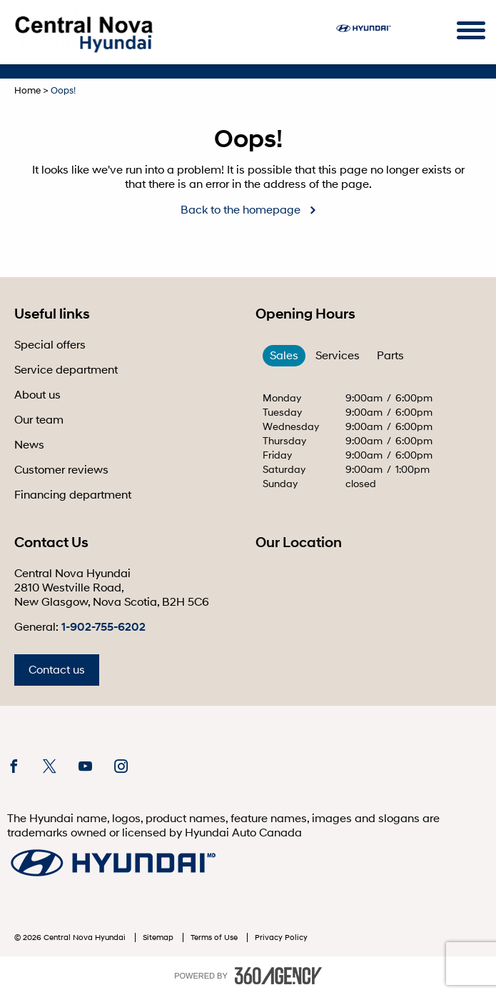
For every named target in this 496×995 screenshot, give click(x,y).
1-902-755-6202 (103, 627)
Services (337, 356)
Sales (284, 356)
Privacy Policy (281, 937)
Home (27, 90)
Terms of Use (215, 937)
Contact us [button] (57, 670)
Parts (390, 356)
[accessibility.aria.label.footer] (278, 975)
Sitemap (159, 937)
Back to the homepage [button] (240, 210)
